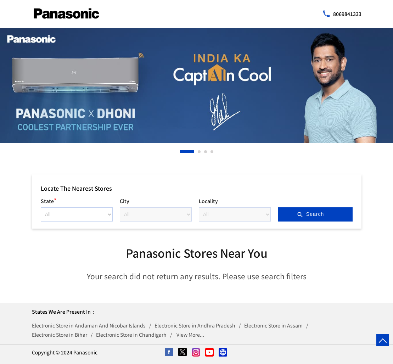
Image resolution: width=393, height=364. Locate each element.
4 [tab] (212, 151)
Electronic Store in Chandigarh (131, 334)
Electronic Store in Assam (273, 325)
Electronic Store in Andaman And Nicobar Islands (89, 325)
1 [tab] (182, 151)
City (124, 201)
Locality (208, 201)
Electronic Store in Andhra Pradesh (195, 325)
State (48, 200)
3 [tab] (206, 151)
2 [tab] (199, 151)
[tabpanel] (196, 85)
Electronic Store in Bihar (59, 334)
